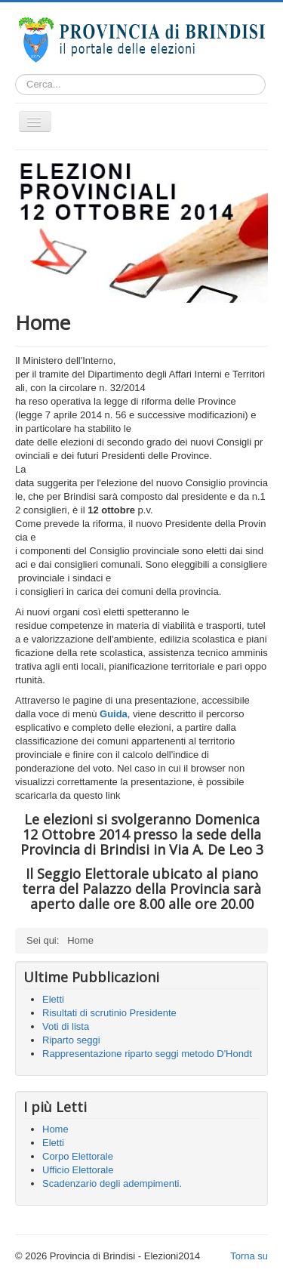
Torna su (249, 1256)
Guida (114, 714)
